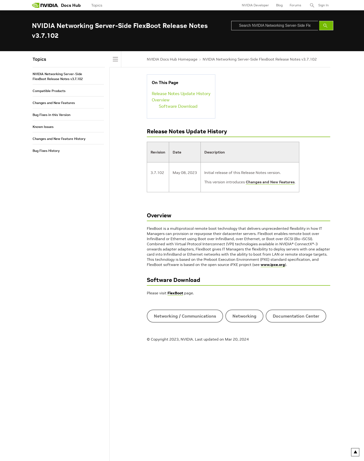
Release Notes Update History (181, 93)
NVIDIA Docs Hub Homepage (172, 59)
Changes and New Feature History (59, 139)
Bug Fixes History (46, 151)
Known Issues (43, 127)
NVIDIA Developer (255, 5)
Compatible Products (49, 91)
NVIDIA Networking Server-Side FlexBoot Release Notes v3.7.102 (260, 59)
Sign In (323, 5)
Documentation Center (296, 316)
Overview (161, 100)
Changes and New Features (270, 182)
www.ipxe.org (273, 264)
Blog (279, 5)
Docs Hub (71, 5)
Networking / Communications (185, 316)
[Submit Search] (326, 25)
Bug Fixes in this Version (51, 115)
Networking (244, 316)
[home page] (45, 5)
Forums (295, 5)
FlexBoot (175, 293)
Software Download (178, 106)
